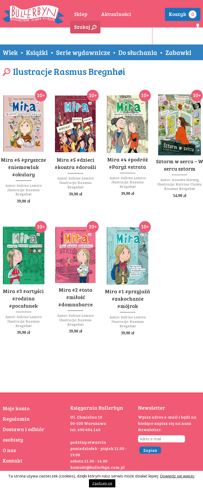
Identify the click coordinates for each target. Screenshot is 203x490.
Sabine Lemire (29, 185)
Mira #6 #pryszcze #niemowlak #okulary (23, 167)
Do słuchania (137, 52)
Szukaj (85, 26)
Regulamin (16, 418)
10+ (41, 95)
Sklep (80, 14)
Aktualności (116, 14)
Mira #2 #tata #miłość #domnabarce (75, 297)
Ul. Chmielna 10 (86, 417)
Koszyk (182, 14)
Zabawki (178, 52)
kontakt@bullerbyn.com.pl (97, 467)
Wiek (10, 52)
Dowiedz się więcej (177, 475)
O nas (9, 450)
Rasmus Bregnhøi (27, 192)
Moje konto (16, 408)
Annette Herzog (185, 179)
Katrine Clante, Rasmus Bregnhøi (183, 186)
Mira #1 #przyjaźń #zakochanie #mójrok (127, 298)
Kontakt (12, 460)
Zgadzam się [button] (102, 483)
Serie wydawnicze (83, 52)
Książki (37, 52)
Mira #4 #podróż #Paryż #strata (127, 163)
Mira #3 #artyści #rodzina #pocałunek (23, 298)
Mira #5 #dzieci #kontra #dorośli (75, 163)
